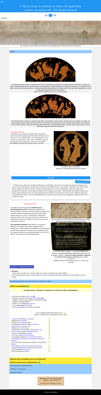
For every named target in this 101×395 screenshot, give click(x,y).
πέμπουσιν (29, 333)
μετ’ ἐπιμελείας (29, 319)
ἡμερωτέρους (33, 338)
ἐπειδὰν (18, 331)
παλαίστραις (32, 346)
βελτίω (25, 347)
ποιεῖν (43, 338)
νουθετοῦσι (23, 320)
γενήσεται (23, 326)
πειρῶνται (14, 340)
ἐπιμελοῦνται (35, 324)
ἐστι (41, 329)
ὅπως (13, 326)
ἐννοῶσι (39, 337)
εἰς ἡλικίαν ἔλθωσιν (32, 331)
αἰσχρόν (37, 329)
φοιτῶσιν (39, 346)
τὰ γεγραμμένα (32, 337)
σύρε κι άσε (29, 296)
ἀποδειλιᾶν (27, 349)
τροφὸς (23, 322)
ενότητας (29, 305)
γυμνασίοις (24, 346)
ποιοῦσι (40, 347)
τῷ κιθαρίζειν (24, 338)
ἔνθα (12, 335)
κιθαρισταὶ (18, 338)
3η (54, 15)
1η (46, 15)
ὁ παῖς (28, 326)
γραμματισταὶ (22, 335)
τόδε (22, 329)
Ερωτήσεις (14, 267)
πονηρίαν (26, 351)
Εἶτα (12, 331)
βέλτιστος (17, 326)
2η (50, 15)
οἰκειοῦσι (13, 344)
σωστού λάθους (36, 298)
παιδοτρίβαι (19, 347)
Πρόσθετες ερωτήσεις (26, 267)
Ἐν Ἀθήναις (14, 319)
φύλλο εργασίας (21, 307)
